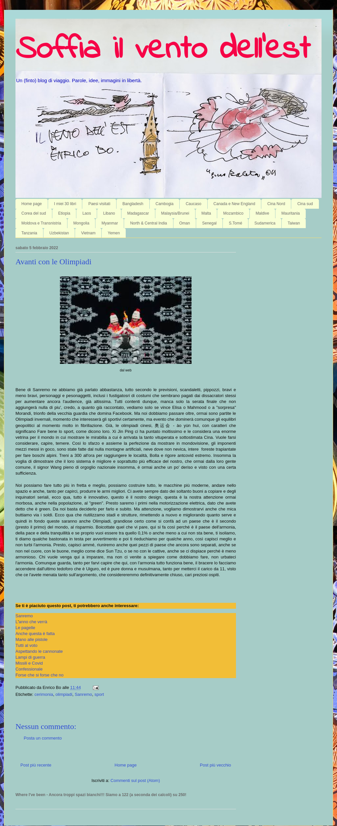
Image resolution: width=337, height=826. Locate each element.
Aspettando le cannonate (39, 651)
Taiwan (294, 223)
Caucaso (193, 203)
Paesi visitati (99, 203)
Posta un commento (43, 738)
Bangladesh (132, 203)
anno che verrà (33, 621)
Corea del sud (33, 213)
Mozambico (233, 213)
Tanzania (29, 233)
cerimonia (44, 694)
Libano (109, 213)
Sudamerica (264, 223)
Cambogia (165, 203)
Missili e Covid (29, 663)
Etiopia (64, 213)
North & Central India (148, 223)
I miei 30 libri (65, 203)
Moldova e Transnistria (41, 223)
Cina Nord (276, 203)
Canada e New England (234, 203)
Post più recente (35, 765)
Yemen (114, 233)
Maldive (262, 213)
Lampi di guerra (30, 657)
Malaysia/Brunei (175, 213)
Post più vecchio (215, 765)
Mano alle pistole (31, 639)
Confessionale (28, 669)
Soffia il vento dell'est (162, 50)
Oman (184, 223)
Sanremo (24, 615)
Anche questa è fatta (35, 633)
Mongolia (81, 223)
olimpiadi (63, 694)
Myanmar (109, 223)
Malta (206, 213)
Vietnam (88, 233)
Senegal (209, 223)
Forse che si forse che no (39, 675)
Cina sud (305, 203)
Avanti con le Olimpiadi (53, 261)
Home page (31, 203)
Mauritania (290, 213)
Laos (86, 213)
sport (99, 694)
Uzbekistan (59, 233)
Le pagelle (25, 627)
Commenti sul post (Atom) (135, 780)
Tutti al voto (26, 645)
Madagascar (138, 213)
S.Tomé (235, 223)
